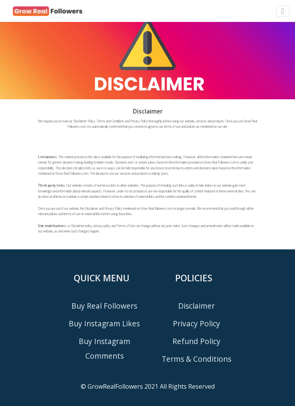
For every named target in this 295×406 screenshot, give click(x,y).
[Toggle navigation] (282, 11)
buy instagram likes (104, 323)
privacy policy (196, 323)
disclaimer (196, 306)
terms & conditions (196, 359)
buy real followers (104, 306)
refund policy (196, 341)
